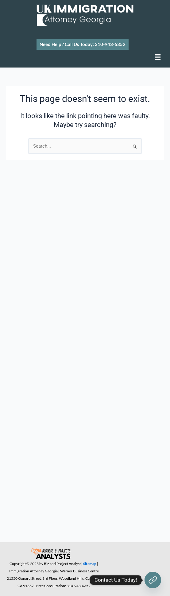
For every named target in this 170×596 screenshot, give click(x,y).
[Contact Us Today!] (153, 580)
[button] (83, 44)
